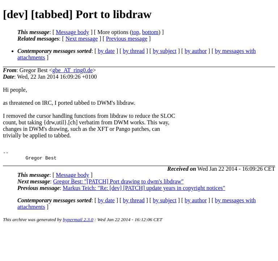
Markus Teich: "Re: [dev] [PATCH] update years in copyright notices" (144, 190)
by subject (164, 51)
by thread (134, 51)
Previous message (126, 39)
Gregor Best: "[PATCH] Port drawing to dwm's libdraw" (118, 184)
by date (106, 51)
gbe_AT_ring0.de (72, 70)
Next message (82, 39)
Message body (72, 32)
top (135, 32)
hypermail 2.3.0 (78, 221)
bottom (150, 32)
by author (196, 51)
